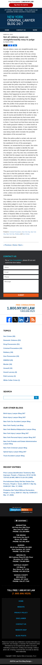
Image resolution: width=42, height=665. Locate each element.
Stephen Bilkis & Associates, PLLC (26, 657)
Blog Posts (21, 636)
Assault (7, 368)
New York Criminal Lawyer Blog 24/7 (21, 20)
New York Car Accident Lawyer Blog (17, 421)
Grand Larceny (10, 372)
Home (7, 30)
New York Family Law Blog (13, 426)
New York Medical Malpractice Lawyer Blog (19, 429)
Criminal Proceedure (15, 232)
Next (21, 245)
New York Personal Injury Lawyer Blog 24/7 (19, 438)
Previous (7, 245)
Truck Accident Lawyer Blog (14, 456)
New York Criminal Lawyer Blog (15, 448)
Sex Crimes (26, 234)
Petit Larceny (9, 376)
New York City (26, 232)
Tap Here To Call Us (21, 5)
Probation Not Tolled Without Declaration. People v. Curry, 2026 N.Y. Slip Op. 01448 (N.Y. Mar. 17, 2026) (20, 493)
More (35, 30)
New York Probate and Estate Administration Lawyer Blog (20, 443)
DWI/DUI (8, 360)
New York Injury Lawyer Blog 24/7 (16, 434)
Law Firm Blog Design (20, 662)
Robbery (17, 234)
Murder (7, 364)
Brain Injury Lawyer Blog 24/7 (14, 418)
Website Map (21, 631)
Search (36, 397)
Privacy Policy (21, 613)
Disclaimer (21, 619)
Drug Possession (11, 344)
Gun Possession (11, 356)
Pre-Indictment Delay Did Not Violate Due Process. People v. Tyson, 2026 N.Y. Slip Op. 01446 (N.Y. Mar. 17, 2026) (20, 484)
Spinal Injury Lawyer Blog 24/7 (15, 452)
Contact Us (21, 30)
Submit (21, 295)
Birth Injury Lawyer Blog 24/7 (14, 413)
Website (21, 607)
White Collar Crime (11, 380)
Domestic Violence (12, 340)
